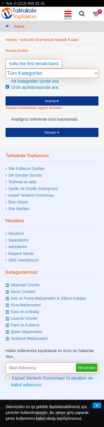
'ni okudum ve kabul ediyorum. (49, 381)
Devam (50, 132)
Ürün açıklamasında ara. (32, 87)
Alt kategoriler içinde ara (32, 81)
